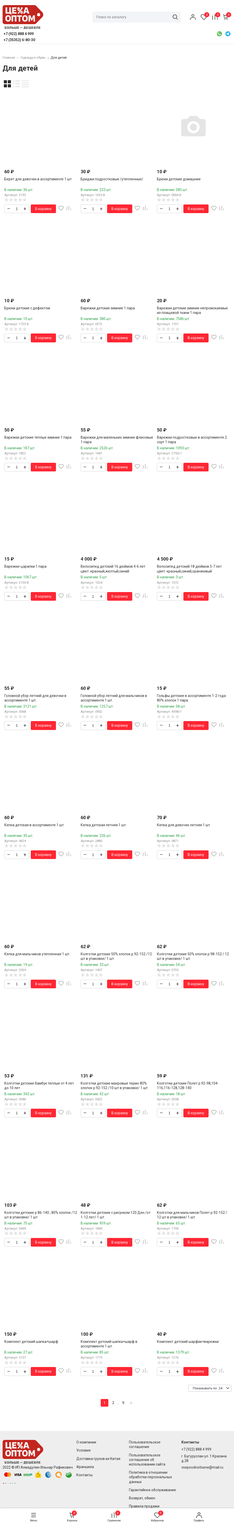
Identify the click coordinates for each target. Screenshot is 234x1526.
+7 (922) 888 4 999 (196, 1449)
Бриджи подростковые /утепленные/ (112, 179)
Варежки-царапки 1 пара (25, 566)
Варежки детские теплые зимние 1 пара (37, 437)
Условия (83, 1450)
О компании (86, 1442)
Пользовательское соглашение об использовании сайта (147, 1459)
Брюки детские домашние (179, 179)
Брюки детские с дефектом (27, 308)
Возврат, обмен (142, 1498)
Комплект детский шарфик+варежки (188, 1342)
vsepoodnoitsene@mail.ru (202, 1467)
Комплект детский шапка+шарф (31, 1342)
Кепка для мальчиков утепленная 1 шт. (37, 954)
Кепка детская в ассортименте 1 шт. (34, 825)
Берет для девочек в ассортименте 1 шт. (38, 179)
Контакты (84, 1475)
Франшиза (85, 1467)
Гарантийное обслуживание (152, 1490)
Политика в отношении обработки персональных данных (150, 1477)
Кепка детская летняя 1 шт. (104, 825)
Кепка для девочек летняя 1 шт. (184, 825)
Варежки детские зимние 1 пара (108, 308)
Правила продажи (144, 1506)
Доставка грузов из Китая (98, 1459)
